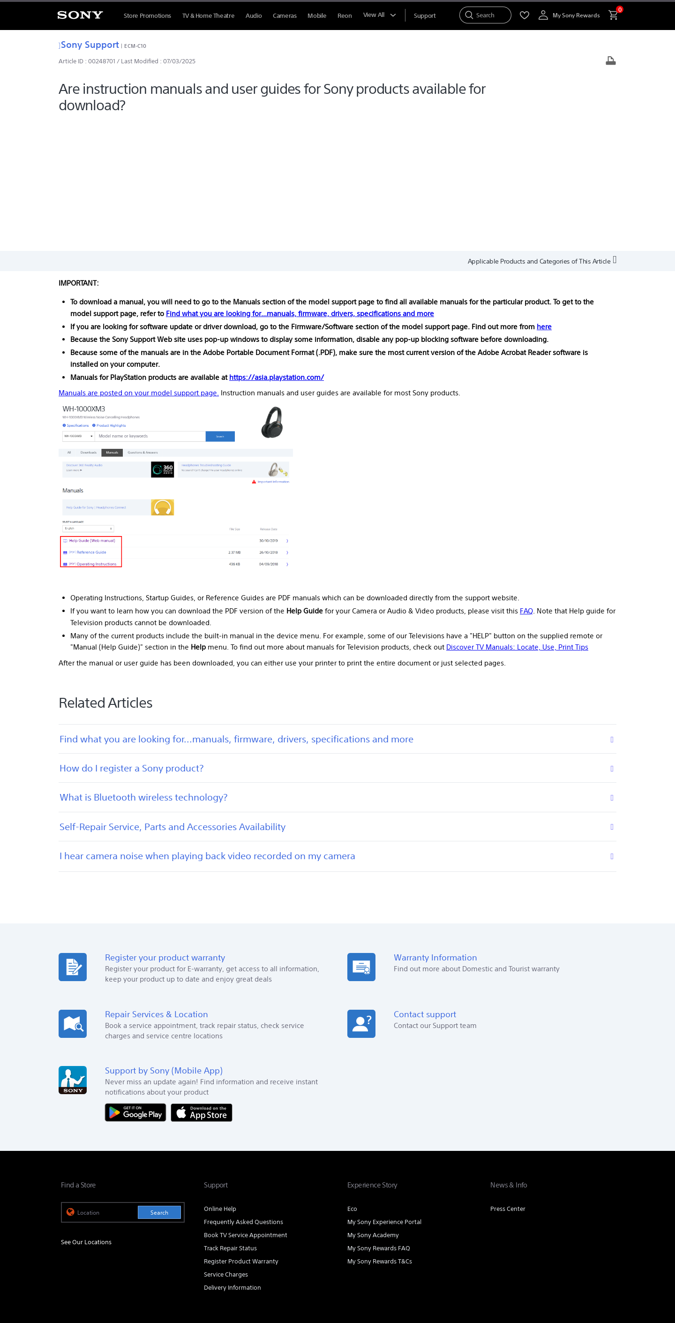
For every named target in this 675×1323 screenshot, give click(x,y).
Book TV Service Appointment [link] (245, 1105)
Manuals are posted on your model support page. (139, 262)
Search (159, 1083)
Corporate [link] (529, 1204)
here (544, 196)
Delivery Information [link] (232, 1158)
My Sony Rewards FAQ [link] (378, 1118)
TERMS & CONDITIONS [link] (88, 1271)
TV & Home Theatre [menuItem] (208, 16)
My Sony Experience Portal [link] (384, 1092)
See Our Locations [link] (86, 1112)
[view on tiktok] (604, 1226)
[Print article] (610, 61)
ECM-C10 (135, 45)
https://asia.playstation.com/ (276, 246)
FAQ (526, 480)
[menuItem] (424, 16)
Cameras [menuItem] (284, 16)
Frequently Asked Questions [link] (243, 1092)
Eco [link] (352, 1079)
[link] (80, 1228)
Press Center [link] (507, 1079)
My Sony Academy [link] (373, 1105)
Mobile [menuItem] (317, 16)
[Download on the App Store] (201, 981)
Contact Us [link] (599, 1204)
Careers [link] (563, 1204)
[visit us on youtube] (544, 1226)
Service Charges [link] (226, 1145)
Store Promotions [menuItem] (147, 16)
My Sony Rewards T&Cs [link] (379, 1131)
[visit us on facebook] (564, 1226)
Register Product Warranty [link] (241, 1131)
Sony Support (89, 44)
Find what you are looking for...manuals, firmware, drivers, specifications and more (300, 183)
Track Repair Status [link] (230, 1118)
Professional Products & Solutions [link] (459, 1204)
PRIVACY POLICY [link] (141, 1271)
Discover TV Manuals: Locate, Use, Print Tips (517, 517)
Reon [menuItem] (345, 16)
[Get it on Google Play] (138, 981)
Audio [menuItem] (254, 16)
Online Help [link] (220, 1079)
